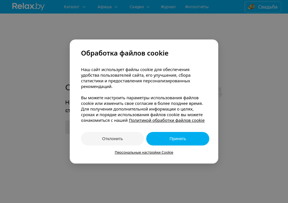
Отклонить (112, 138)
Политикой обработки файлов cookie (167, 120)
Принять (178, 138)
